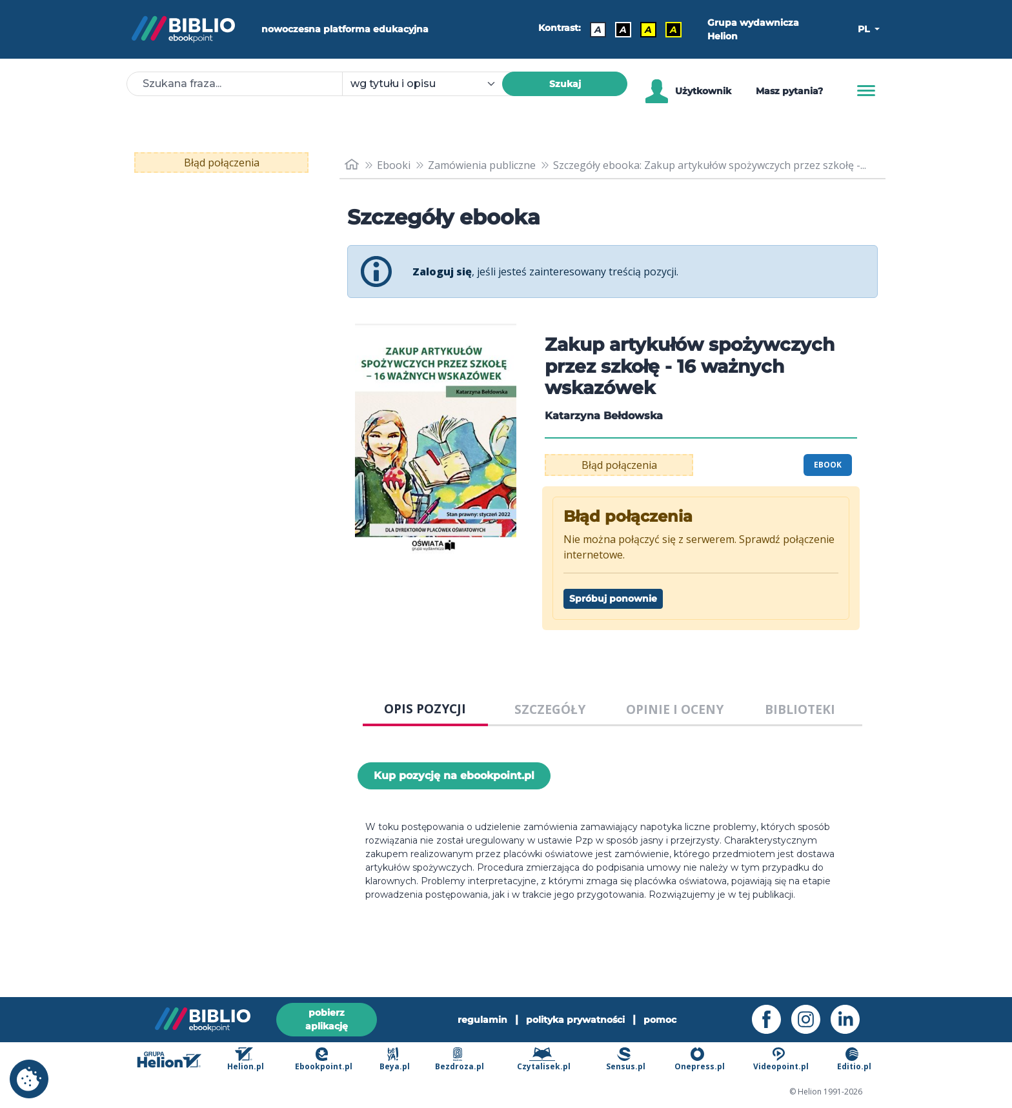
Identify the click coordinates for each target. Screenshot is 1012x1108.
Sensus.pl (625, 1059)
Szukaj (565, 84)
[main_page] (352, 165)
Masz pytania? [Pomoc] (789, 91)
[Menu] (866, 91)
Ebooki (393, 165)
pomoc (659, 1019)
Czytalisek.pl (544, 1059)
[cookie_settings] (29, 1079)
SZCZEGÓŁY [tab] (549, 709)
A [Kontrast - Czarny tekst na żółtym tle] (648, 29)
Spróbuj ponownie (613, 598)
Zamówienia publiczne (482, 165)
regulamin (482, 1019)
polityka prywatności (575, 1019)
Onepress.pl (699, 1059)
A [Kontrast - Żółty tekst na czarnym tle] (673, 29)
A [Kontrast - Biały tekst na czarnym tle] (623, 29)
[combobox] (430, 83)
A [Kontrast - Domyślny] (598, 29)
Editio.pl (854, 1059)
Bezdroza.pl (459, 1059)
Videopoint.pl (781, 1059)
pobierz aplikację (326, 1019)
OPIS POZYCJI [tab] (425, 708)
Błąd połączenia (221, 162)
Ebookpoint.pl (323, 1059)
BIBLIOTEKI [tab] (800, 709)
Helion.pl (245, 1059)
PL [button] (865, 29)
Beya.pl (395, 1059)
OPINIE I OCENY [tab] (675, 709)
